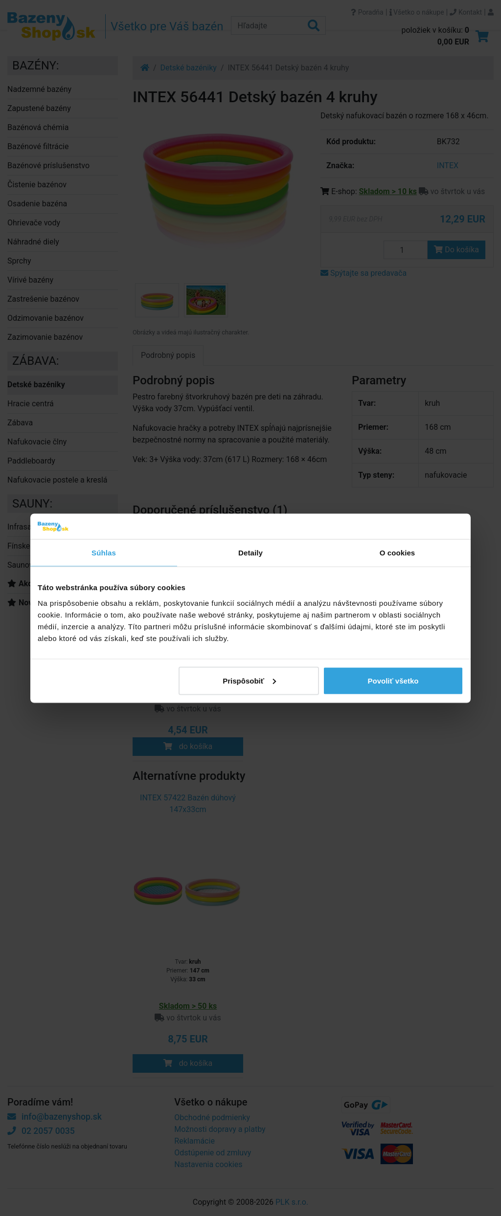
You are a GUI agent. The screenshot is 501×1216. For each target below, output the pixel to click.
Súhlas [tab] (103, 553)
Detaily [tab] (250, 553)
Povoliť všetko (393, 680)
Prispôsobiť (249, 680)
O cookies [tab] (397, 553)
